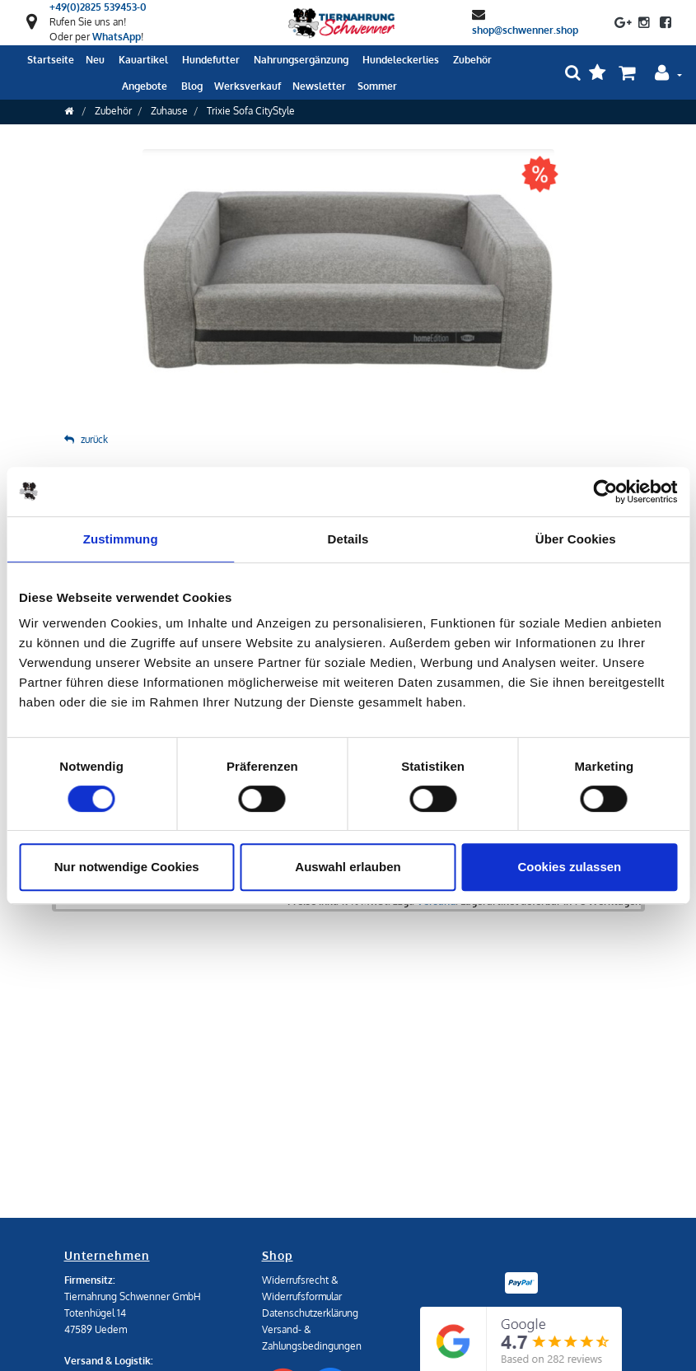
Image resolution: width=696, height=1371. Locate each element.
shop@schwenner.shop (525, 29)
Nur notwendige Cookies (126, 867)
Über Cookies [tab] (575, 539)
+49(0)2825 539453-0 (98, 7)
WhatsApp (116, 36)
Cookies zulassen (569, 867)
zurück (86, 439)
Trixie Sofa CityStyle (251, 111)
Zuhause (169, 111)
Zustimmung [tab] (120, 539)
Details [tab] (348, 539)
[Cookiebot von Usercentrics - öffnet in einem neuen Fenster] (605, 491)
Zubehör (113, 111)
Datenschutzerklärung (310, 1313)
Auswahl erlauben (347, 867)
